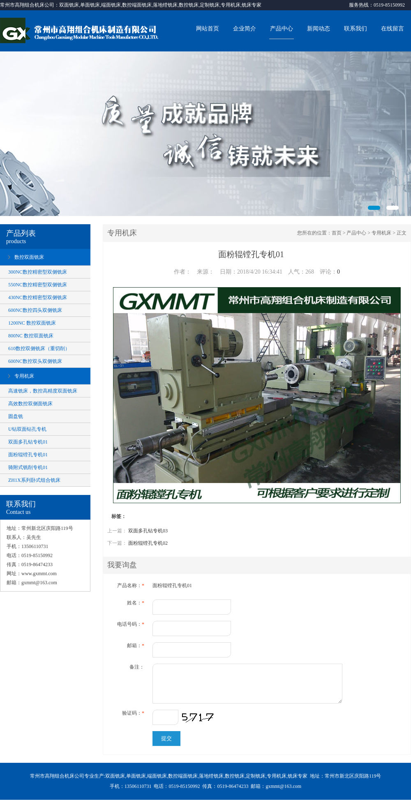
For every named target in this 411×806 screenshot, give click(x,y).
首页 (337, 233)
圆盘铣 (15, 416)
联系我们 (355, 29)
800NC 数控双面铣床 (30, 336)
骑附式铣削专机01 (28, 467)
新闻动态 (318, 29)
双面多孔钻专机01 (28, 442)
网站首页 (207, 29)
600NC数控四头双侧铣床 (35, 310)
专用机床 (24, 376)
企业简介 (244, 29)
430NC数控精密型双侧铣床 (37, 297)
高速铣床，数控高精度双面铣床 (42, 391)
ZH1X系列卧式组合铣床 (34, 480)
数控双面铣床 (29, 257)
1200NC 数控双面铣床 (32, 323)
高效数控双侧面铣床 (30, 403)
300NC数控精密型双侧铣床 (37, 272)
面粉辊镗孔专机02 (148, 543)
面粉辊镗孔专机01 (28, 455)
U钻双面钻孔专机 (27, 429)
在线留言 (392, 29)
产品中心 (281, 29)
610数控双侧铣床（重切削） (39, 348)
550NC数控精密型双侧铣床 (37, 285)
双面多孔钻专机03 (148, 531)
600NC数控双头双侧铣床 (35, 361)
